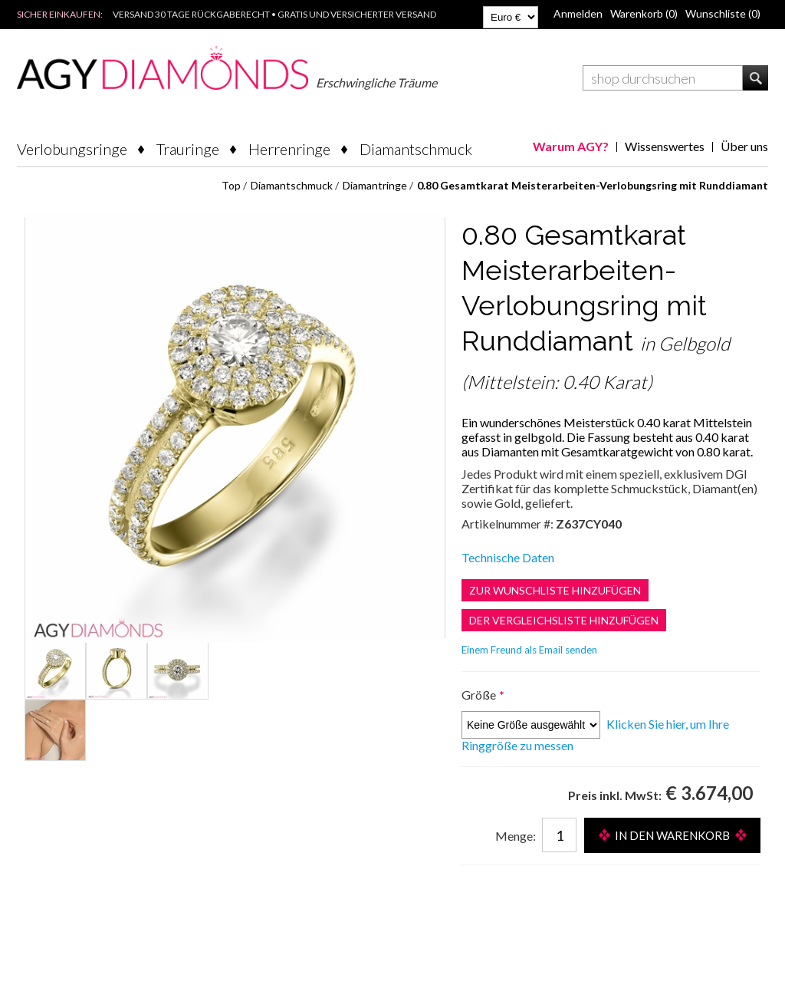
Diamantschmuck (416, 149)
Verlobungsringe (72, 149)
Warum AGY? (571, 146)
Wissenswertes (665, 146)
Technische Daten (507, 557)
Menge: (515, 835)
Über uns (744, 146)
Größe (479, 694)
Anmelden (578, 13)
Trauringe (187, 149)
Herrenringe (289, 149)
